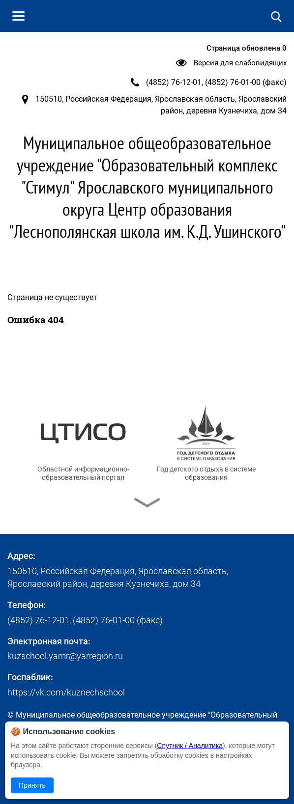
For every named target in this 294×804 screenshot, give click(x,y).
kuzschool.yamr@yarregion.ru (65, 656)
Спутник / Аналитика (190, 745)
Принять (32, 785)
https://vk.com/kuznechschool (66, 692)
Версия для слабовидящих (240, 62)
